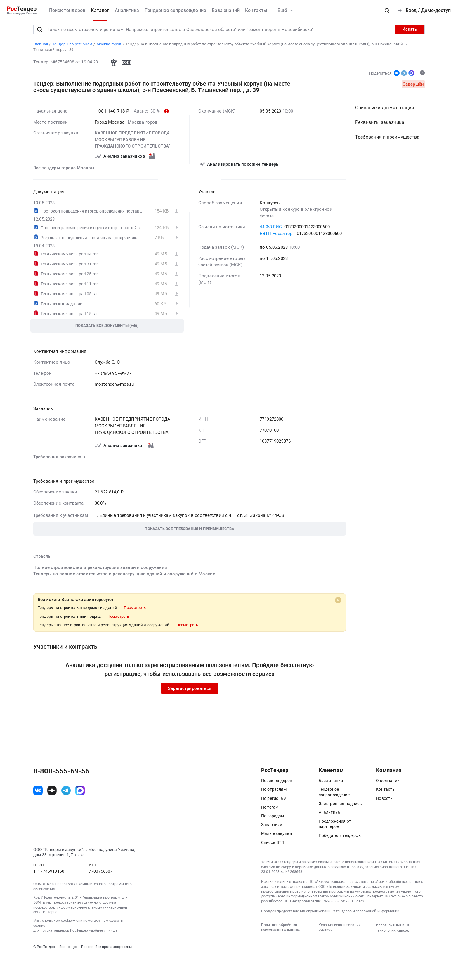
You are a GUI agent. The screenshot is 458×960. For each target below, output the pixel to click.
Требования (387, 141)
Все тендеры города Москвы (63, 171)
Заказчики (271, 828)
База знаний (226, 10)
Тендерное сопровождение (175, 10)
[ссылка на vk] (38, 794)
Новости (384, 802)
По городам (272, 819)
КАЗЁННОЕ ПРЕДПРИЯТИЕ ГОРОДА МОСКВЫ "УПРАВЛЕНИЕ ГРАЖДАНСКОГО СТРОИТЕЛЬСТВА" (132, 143)
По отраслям (274, 793)
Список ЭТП (272, 846)
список (403, 934)
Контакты (256, 10)
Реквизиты (379, 126)
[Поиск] (39, 33)
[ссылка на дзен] (52, 794)
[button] (387, 10)
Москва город (142, 126)
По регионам (273, 802)
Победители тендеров (340, 839)
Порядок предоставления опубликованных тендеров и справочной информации (330, 915)
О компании (388, 784)
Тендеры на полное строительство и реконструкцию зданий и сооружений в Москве (124, 578)
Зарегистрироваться (189, 692)
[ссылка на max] (80, 794)
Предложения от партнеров (335, 828)
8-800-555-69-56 (61, 775)
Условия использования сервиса (340, 931)
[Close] (338, 604)
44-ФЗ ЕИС (271, 231)
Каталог (100, 10)
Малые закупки (276, 837)
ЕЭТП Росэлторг (277, 237)
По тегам (269, 811)
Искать (409, 33)
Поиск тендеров (67, 10)
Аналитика (127, 10)
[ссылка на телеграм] (66, 794)
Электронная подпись (340, 807)
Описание (384, 112)
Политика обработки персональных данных (280, 931)
